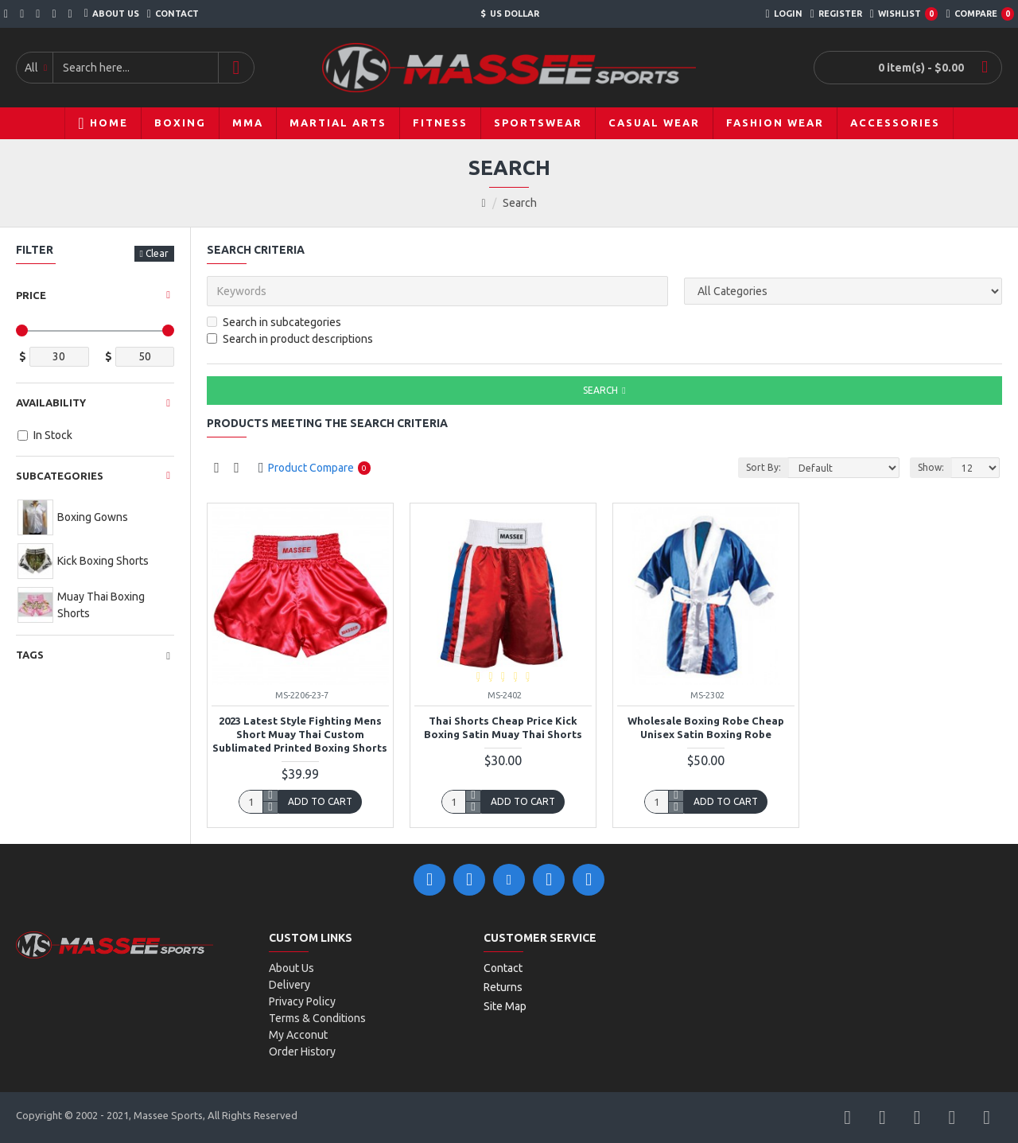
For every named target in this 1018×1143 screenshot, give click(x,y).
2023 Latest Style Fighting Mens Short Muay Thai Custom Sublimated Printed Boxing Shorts (299, 734)
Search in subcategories (274, 322)
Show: (931, 467)
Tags (30, 654)
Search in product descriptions (290, 338)
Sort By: (763, 467)
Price (31, 295)
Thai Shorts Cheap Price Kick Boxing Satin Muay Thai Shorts (503, 727)
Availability (51, 402)
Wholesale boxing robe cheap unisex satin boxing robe (706, 727)
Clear (157, 253)
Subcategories (59, 475)
